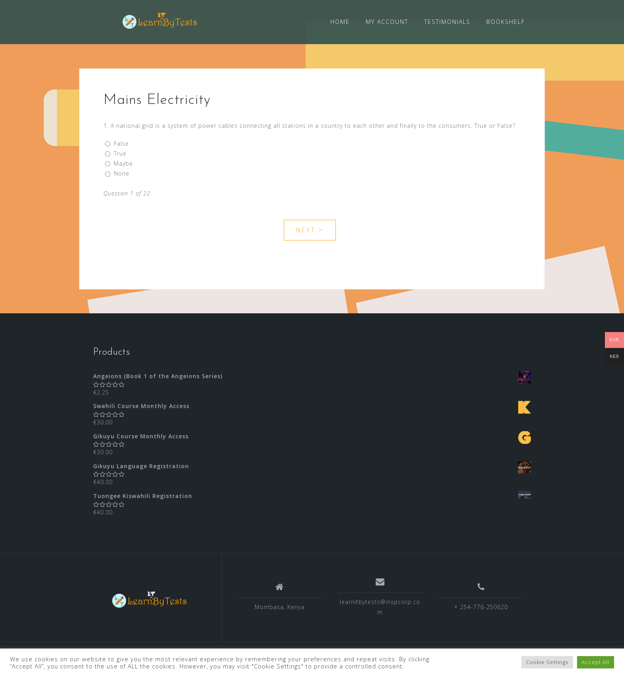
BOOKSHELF (505, 21)
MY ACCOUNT (387, 21)
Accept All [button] (595, 662)
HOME (340, 21)
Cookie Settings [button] (547, 662)
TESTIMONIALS (447, 21)
